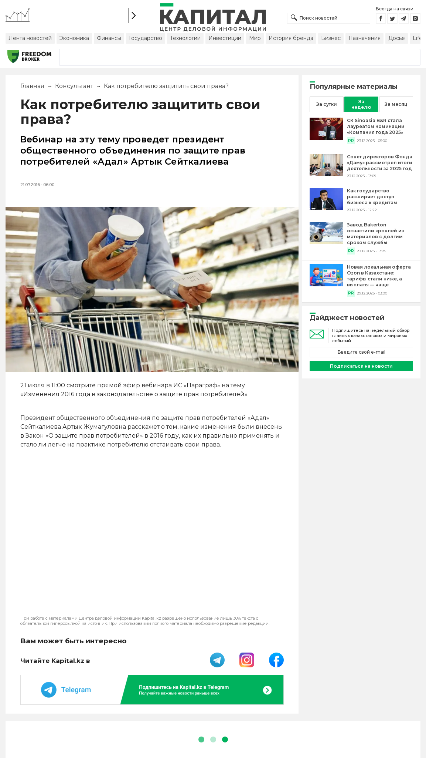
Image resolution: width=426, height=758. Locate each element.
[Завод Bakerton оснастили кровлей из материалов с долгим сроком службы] (326, 242)
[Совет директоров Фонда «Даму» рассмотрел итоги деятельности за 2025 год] (326, 174)
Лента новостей (30, 38)
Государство (145, 38)
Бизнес (331, 38)
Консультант (74, 86)
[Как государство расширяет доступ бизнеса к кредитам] (326, 208)
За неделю (361, 104)
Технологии (185, 38)
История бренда (291, 38)
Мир (255, 38)
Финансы (109, 38)
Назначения (364, 38)
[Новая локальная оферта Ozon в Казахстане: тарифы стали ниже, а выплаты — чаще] (326, 284)
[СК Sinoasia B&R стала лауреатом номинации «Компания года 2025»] (326, 137)
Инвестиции (224, 38)
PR (351, 140)
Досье (396, 38)
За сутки (326, 104)
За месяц (396, 104)
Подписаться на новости (361, 366)
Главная (32, 86)
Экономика (74, 38)
